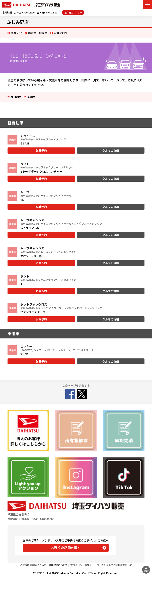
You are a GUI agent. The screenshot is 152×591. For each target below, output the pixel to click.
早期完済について (58, 565)
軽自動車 (16, 97)
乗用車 (31, 97)
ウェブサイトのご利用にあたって (114, 565)
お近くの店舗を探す (66, 547)
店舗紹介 (16, 33)
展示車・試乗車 (38, 33)
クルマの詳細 (110, 150)
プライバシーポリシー (82, 565)
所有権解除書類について (33, 565)
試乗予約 (41, 150)
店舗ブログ (60, 33)
